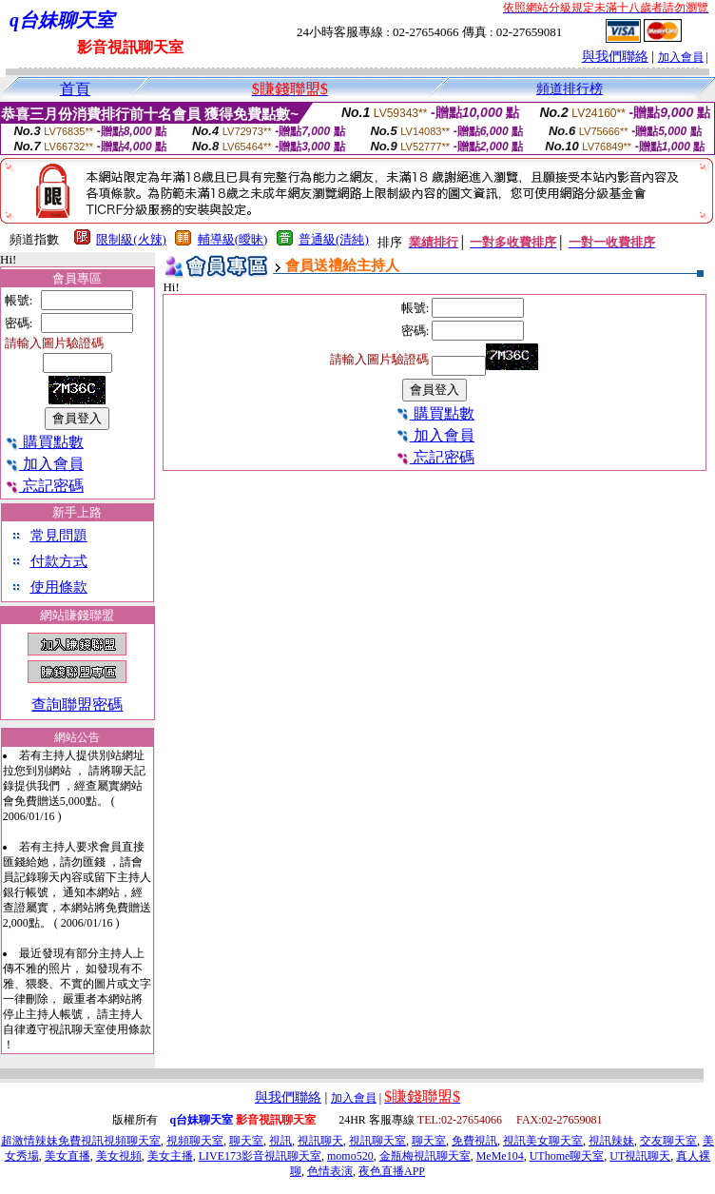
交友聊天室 (668, 1140)
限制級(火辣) (131, 239)
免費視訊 (474, 1140)
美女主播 (170, 1156)
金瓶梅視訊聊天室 (425, 1156)
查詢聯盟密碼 (77, 704)
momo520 (350, 1156)
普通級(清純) (334, 239)
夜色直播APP (391, 1171)
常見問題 (58, 535)
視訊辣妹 (611, 1140)
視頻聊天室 (194, 1140)
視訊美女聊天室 (543, 1140)
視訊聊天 (320, 1140)
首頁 (75, 89)
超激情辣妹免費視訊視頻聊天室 (81, 1140)
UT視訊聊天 (639, 1156)
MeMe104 (500, 1156)
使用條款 (58, 587)
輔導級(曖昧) (233, 239)
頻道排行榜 (569, 89)
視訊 (280, 1140)
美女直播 (67, 1156)
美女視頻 (119, 1156)
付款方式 (58, 561)
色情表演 (330, 1171)
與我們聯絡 (615, 56)
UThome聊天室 (567, 1156)
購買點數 (44, 442)
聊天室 (246, 1140)
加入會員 (681, 57)
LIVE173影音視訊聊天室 (260, 1156)
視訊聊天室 (377, 1140)
